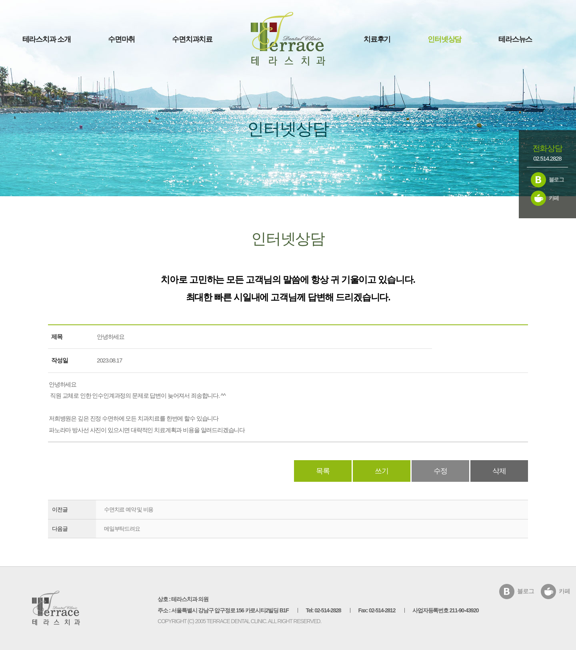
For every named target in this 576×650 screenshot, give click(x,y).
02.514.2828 (547, 158)
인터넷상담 (444, 39)
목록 (323, 471)
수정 (440, 471)
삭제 (499, 471)
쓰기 (381, 471)
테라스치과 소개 (46, 39)
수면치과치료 (192, 39)
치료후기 (377, 39)
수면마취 (121, 39)
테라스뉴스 (515, 39)
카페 (554, 198)
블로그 (556, 179)
